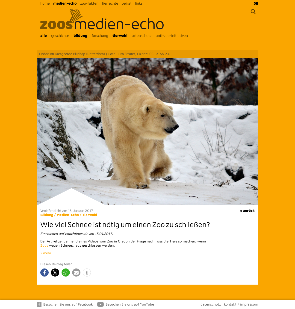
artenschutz (141, 35)
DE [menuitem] (256, 3)
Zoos (44, 245)
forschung (100, 35)
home (45, 3)
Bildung (46, 215)
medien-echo (65, 3)
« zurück (247, 211)
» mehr (45, 253)
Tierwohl (89, 215)
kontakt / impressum (241, 304)
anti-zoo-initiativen (172, 35)
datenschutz (211, 304)
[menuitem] (254, 3)
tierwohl (119, 35)
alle (43, 35)
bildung (80, 35)
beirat (127, 3)
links (138, 3)
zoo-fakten (89, 3)
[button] (44, 272)
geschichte (60, 35)
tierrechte (110, 3)
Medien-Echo (68, 215)
